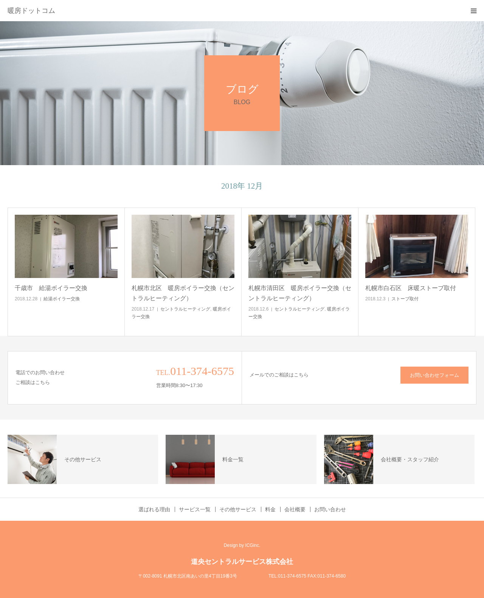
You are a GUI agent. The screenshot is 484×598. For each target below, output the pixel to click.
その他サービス (237, 509)
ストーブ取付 (405, 298)
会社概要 (295, 509)
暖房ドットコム (31, 10)
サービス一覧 (195, 509)
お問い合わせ (330, 509)
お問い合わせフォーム (434, 375)
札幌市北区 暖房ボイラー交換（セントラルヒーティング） (183, 293)
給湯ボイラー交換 (61, 298)
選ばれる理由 (154, 509)
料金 (270, 509)
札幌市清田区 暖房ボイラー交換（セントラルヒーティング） (299, 293)
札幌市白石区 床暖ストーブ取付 (410, 288)
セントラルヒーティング (185, 309)
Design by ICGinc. (242, 545)
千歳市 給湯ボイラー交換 (51, 288)
